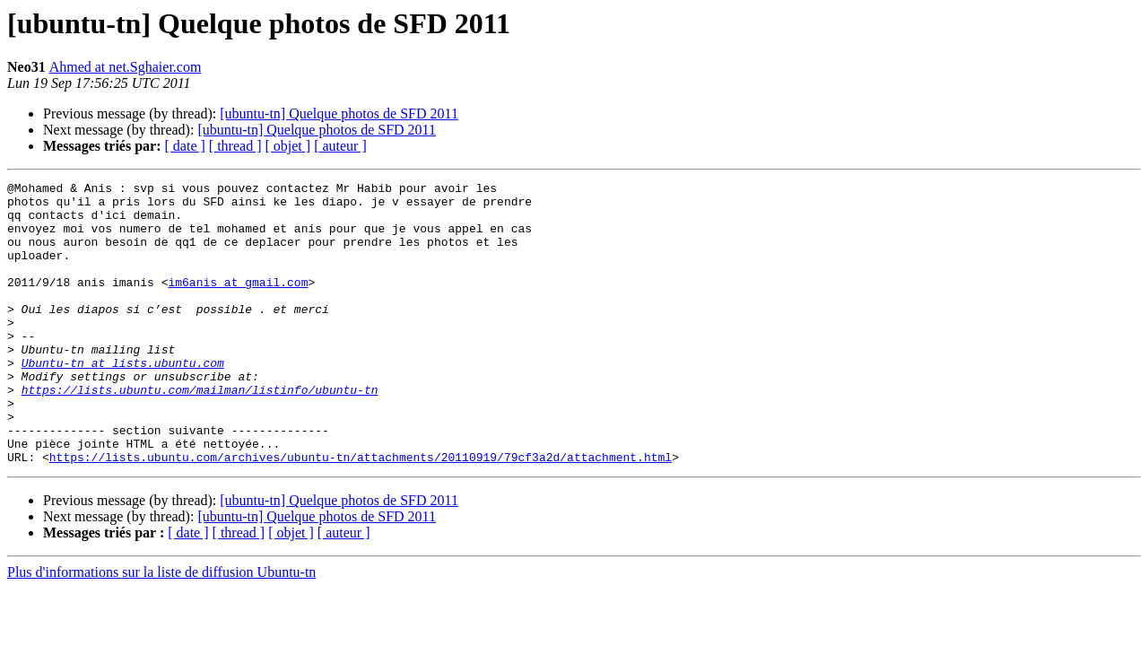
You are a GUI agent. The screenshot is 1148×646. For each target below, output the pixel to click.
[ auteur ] (340, 145)
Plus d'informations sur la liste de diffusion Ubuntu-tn (161, 628)
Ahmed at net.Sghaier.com (125, 66)
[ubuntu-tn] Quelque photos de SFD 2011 (339, 113)
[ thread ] (235, 145)
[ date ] (185, 145)
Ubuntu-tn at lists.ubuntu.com (123, 400)
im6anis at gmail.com (238, 303)
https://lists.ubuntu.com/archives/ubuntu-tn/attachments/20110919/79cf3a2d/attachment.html (360, 513)
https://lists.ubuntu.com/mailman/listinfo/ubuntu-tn (200, 432)
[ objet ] (287, 145)
